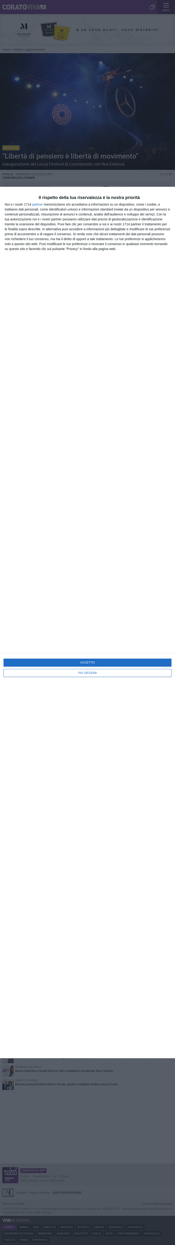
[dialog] (87, 622)
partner (37, 204)
